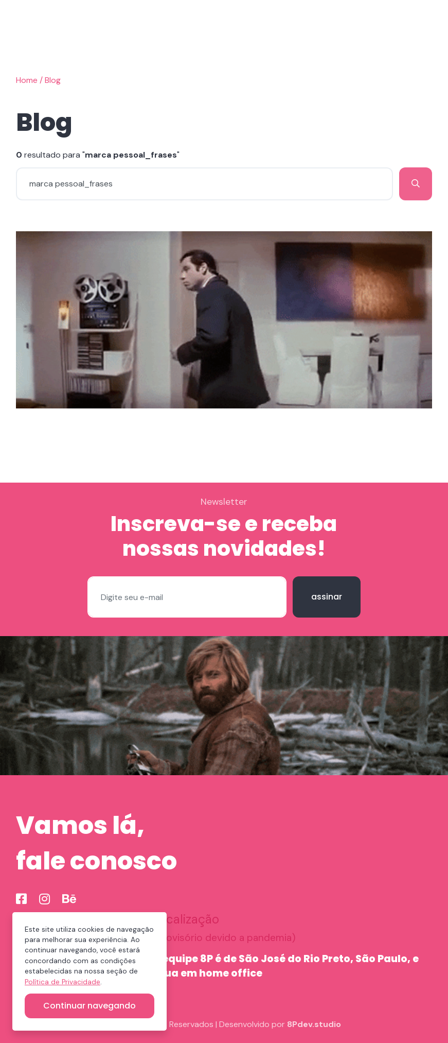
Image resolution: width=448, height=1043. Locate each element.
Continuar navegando (89, 1006)
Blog (53, 80)
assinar (326, 597)
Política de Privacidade (62, 982)
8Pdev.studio (314, 1024)
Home (27, 80)
